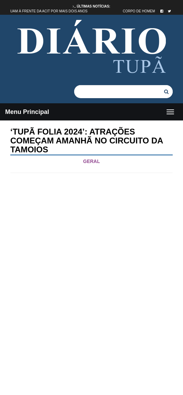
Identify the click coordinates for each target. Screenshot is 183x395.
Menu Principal (27, 111)
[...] (117, 91)
